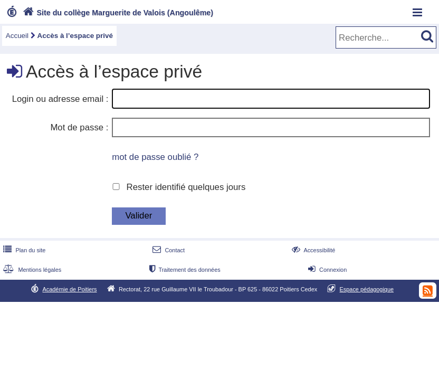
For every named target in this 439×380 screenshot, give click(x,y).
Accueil (17, 36)
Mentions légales (31, 270)
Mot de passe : (79, 127)
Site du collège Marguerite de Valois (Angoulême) (117, 12)
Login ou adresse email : (60, 99)
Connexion (326, 270)
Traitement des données (183, 270)
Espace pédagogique (367, 289)
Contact (167, 250)
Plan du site (23, 250)
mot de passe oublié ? (155, 157)
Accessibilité (313, 250)
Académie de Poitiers (69, 289)
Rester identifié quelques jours (186, 187)
